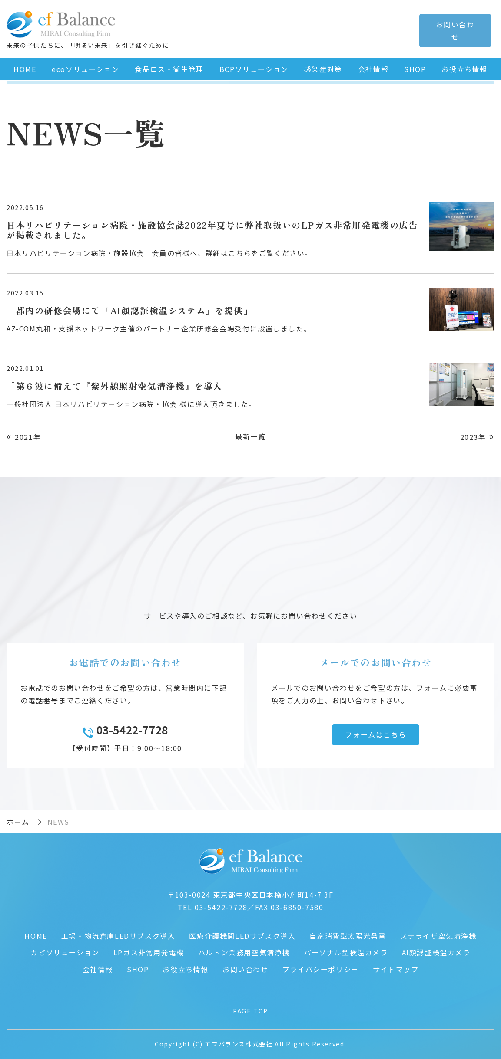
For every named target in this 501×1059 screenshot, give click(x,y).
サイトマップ (396, 967)
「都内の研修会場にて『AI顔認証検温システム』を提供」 (129, 308)
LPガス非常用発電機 (148, 950)
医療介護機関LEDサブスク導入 (242, 933)
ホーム (18, 819)
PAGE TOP (250, 1008)
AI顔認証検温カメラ (436, 950)
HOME (24, 67)
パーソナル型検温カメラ (346, 950)
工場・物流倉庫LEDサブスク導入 (118, 933)
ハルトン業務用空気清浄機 (244, 950)
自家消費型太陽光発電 (347, 933)
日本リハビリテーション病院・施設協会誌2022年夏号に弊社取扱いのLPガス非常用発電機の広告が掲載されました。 (212, 227)
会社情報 (373, 67)
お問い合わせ (245, 967)
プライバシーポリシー (320, 967)
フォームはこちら (375, 732)
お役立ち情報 (464, 67)
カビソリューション (64, 950)
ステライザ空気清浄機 (438, 933)
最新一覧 (250, 434)
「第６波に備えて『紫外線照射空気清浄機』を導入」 (119, 383)
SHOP (415, 67)
